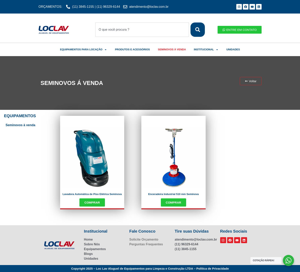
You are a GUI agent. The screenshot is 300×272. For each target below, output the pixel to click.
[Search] (198, 29)
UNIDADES (233, 49)
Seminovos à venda (20, 125)
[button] (250, 81)
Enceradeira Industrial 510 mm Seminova (173, 194)
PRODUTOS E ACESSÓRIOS (132, 49)
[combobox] (142, 29)
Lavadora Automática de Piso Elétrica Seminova (92, 194)
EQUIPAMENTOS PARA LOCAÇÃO (83, 49)
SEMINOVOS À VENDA (172, 49)
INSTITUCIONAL (206, 49)
